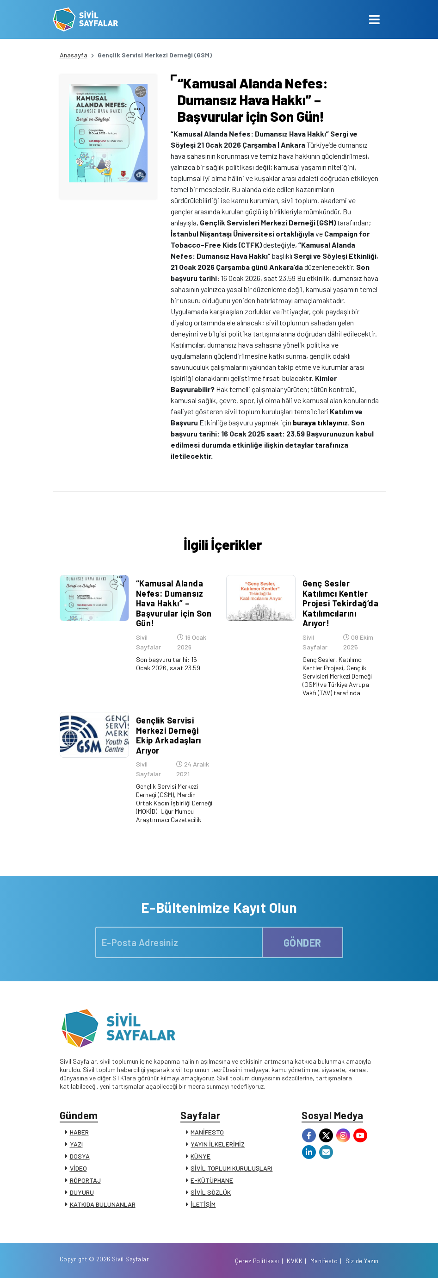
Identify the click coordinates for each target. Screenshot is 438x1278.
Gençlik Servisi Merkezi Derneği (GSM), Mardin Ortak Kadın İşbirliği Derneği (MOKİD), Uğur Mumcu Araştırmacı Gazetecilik (174, 802)
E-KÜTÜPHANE (212, 1180)
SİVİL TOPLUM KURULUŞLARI (231, 1168)
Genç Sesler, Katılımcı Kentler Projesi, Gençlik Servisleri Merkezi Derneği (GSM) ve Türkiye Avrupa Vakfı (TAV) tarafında (337, 676)
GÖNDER (302, 942)
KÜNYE (200, 1156)
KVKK (294, 1261)
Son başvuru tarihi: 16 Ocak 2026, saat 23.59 (168, 663)
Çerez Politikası (257, 1261)
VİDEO (78, 1168)
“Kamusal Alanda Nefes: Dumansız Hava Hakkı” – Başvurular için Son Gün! (174, 603)
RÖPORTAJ (85, 1180)
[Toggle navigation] (374, 19)
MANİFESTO (207, 1132)
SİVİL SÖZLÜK (211, 1192)
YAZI (76, 1144)
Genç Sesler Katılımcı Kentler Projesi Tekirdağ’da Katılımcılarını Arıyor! (340, 603)
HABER (79, 1132)
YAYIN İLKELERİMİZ (218, 1144)
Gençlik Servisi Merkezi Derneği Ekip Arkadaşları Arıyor (168, 735)
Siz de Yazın (362, 1261)
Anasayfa (73, 55)
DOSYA (80, 1156)
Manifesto (324, 1261)
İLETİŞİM (203, 1204)
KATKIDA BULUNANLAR (103, 1204)
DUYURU (82, 1192)
